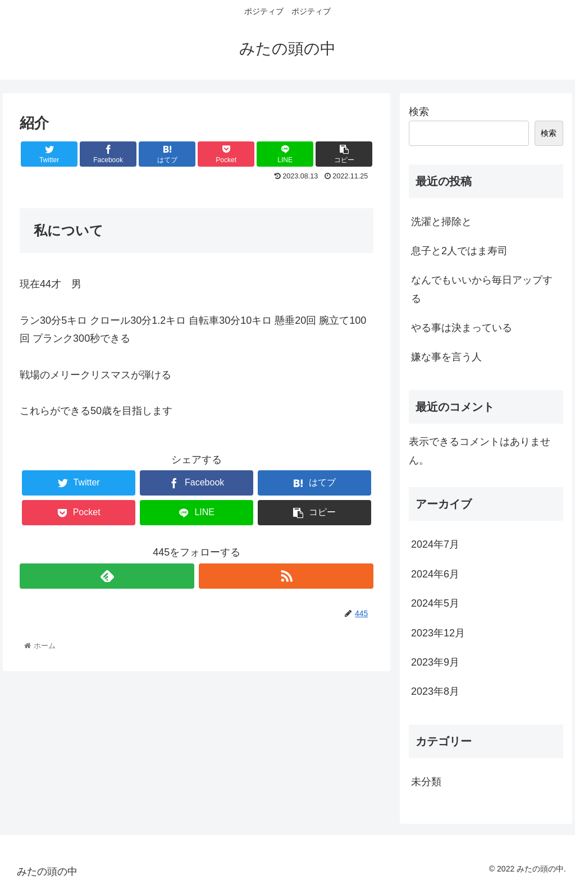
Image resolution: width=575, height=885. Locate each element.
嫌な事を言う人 (446, 357)
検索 (419, 111)
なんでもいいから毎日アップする (482, 289)
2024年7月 (435, 544)
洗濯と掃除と (441, 221)
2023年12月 (438, 633)
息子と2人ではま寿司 (459, 250)
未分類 (426, 781)
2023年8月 (435, 691)
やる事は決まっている (461, 327)
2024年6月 (435, 574)
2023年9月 (435, 662)
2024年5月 (435, 603)
